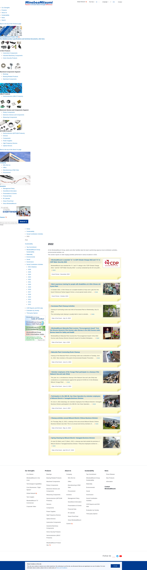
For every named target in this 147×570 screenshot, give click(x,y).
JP (110, 2)
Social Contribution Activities (35, 234)
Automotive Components (10, 53)
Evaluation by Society (33, 310)
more (53, 270)
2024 (29, 274)
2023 (29, 277)
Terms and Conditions (61, 567)
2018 (29, 289)
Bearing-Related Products (10, 76)
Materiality (29, 254)
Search (4, 20)
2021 (29, 282)
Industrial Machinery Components (13, 55)
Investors (69, 494)
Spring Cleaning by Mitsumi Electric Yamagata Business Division (73, 438)
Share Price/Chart (8, 201)
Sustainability (5, 15)
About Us (4, 12)
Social (28, 259)
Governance (30, 262)
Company (69, 474)
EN (114, 2)
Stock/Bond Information (10, 191)
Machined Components (10, 79)
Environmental (31, 257)
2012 (29, 304)
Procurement (7, 172)
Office (4, 167)
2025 (29, 272)
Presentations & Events (10, 193)
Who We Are (6, 165)
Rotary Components (9, 112)
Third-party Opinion (32, 313)
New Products (110, 478)
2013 (29, 302)
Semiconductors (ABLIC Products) (13, 96)
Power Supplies (7, 140)
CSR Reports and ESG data (35, 308)
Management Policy (8, 188)
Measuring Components (10, 117)
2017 (29, 292)
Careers (69, 523)
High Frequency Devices (10, 143)
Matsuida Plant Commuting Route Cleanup (65, 352)
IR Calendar (6, 198)
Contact (120, 2)
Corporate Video (31, 506)
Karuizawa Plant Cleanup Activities (63, 306)
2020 (29, 284)
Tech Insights (30, 497)
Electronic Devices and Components (13, 115)
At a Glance (30, 474)
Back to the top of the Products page (10, 23)
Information (109, 481)
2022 (29, 279)
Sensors (5, 135)
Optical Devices (7, 145)
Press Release (110, 474)
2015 (29, 297)
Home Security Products (10, 58)
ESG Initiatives (32, 267)
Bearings (5, 74)
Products (4, 10)
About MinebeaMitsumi (9, 203)
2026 (29, 269)
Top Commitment (31, 247)
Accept (115, 566)
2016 (29, 294)
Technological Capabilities (34, 484)
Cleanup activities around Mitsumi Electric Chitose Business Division (74, 418)
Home (28, 229)
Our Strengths (6, 7)
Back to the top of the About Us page (10, 149)
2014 (29, 299)
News (3, 17)
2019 (29, 287)
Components (7, 138)
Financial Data (7, 196)
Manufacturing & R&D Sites (11, 170)
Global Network (82, 1)
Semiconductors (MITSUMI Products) (14, 133)
